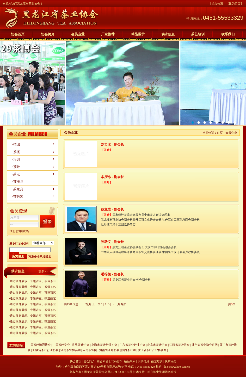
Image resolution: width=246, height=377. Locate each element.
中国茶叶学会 (61, 344)
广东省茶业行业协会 (132, 344)
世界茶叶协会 (80, 344)
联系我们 (228, 34)
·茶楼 (16, 152)
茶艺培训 (198, 34)
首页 (220, 132)
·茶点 (16, 174)
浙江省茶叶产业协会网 (152, 350)
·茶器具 (17, 182)
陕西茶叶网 (128, 350)
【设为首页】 (234, 3)
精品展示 (138, 34)
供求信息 (168, 34)
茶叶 (107, 150)
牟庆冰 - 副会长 (112, 177)
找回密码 (23, 231)
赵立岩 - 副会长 (112, 209)
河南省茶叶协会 (109, 350)
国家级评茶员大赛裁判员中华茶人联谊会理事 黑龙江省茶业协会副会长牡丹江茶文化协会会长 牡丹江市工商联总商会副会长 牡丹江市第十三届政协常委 (150, 219)
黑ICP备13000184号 (120, 372)
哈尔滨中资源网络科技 (162, 372)
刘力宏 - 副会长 (112, 144)
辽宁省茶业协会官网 (205, 344)
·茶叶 (16, 167)
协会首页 (18, 34)
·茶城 (16, 144)
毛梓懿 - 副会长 (112, 274)
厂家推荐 (108, 34)
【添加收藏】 (217, 3)
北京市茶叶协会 (157, 344)
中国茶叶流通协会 (39, 344)
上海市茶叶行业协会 (104, 344)
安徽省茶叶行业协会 (45, 350)
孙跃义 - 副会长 (112, 242)
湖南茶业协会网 (71, 350)
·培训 (16, 159)
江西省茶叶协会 (179, 344)
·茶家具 (17, 189)
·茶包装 (17, 196)
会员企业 (78, 34)
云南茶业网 (90, 350)
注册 (12, 231)
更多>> (43, 271)
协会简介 (48, 34)
